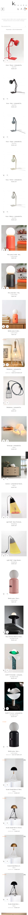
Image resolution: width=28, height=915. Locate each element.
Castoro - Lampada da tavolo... (14, 484)
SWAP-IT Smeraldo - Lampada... (14, 675)
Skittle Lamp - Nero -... (14, 751)
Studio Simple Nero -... (14, 904)
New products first (14, 26)
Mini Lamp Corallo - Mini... (14, 254)
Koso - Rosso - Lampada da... (14, 65)
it (23, 5)
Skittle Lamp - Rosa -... (14, 598)
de (26, 5)
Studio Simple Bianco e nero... (14, 789)
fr (21, 5)
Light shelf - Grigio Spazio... (14, 560)
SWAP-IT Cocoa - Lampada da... (14, 713)
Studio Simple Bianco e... (14, 866)
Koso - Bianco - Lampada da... (14, 216)
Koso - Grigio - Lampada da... (14, 141)
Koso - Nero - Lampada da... (14, 103)
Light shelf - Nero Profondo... (14, 522)
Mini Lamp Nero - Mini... (14, 293)
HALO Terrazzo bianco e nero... (14, 636)
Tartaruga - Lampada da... (14, 445)
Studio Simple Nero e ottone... (14, 827)
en (18, 5)
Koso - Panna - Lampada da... (14, 180)
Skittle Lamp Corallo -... (14, 331)
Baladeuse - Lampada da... (14, 369)
